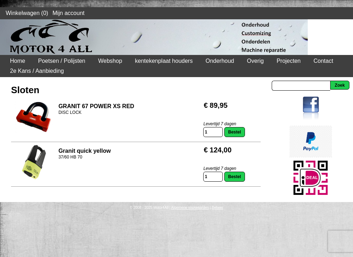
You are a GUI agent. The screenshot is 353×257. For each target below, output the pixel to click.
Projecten (289, 61)
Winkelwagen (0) (27, 13)
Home (17, 61)
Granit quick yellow (84, 151)
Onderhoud (219, 61)
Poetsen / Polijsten (62, 61)
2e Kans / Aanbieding (37, 71)
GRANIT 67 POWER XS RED (96, 106)
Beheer (217, 208)
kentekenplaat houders (164, 61)
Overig (255, 61)
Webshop (110, 61)
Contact (323, 61)
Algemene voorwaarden (190, 208)
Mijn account (68, 13)
